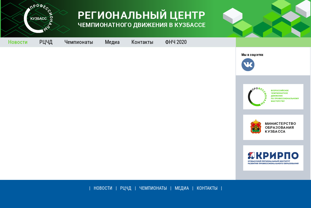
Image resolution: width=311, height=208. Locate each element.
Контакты (142, 42)
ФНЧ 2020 (176, 42)
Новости (18, 42)
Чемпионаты (78, 42)
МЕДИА (182, 188)
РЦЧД (46, 42)
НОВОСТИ (103, 188)
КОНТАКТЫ (207, 188)
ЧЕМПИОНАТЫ (153, 188)
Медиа (112, 42)
